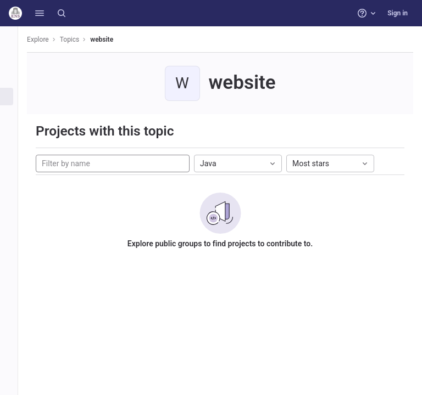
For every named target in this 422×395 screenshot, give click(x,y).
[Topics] (15, 96)
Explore (51, 39)
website (114, 39)
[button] (39, 13)
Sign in (397, 13)
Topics (82, 39)
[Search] (61, 13)
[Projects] (15, 60)
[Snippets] (15, 114)
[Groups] (15, 78)
